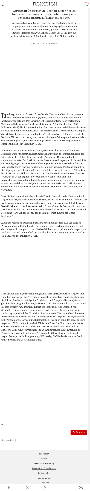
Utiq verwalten (44, 478)
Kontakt (44, 459)
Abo (87, 4)
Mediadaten (44, 483)
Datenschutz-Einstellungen (44, 468)
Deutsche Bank (8, 440)
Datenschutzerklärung (44, 463)
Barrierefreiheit (44, 473)
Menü (3, 4)
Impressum (44, 454)
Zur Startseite (79, 432)
